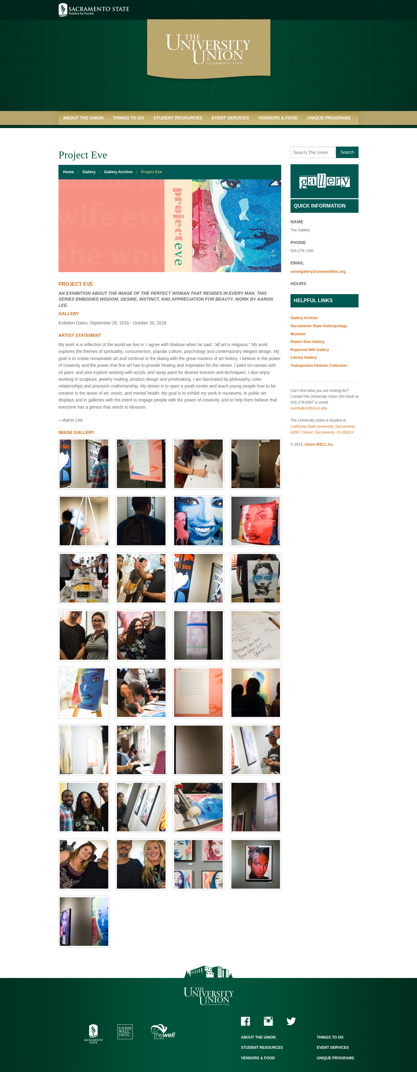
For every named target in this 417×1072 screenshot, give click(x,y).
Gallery (89, 172)
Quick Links (77, 131)
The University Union (208, 996)
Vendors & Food (278, 117)
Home (68, 172)
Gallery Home (324, 181)
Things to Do (128, 117)
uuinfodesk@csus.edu (308, 408)
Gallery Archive (118, 172)
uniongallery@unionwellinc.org (318, 271)
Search (347, 152)
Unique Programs (329, 117)
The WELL (163, 1031)
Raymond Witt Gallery (309, 350)
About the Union (83, 117)
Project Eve (151, 172)
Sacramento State (93, 10)
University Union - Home (208, 58)
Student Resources (178, 117)
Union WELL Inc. (319, 444)
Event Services (230, 117)
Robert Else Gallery (307, 342)
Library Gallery (303, 357)
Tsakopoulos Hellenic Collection (318, 365)
